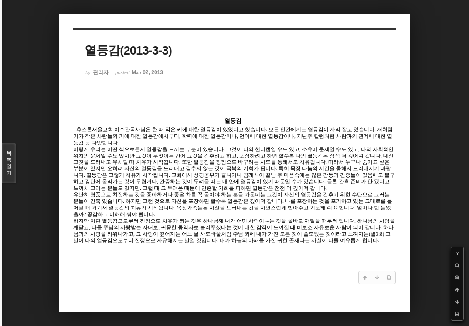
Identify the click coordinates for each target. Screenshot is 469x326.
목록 (9, 163)
